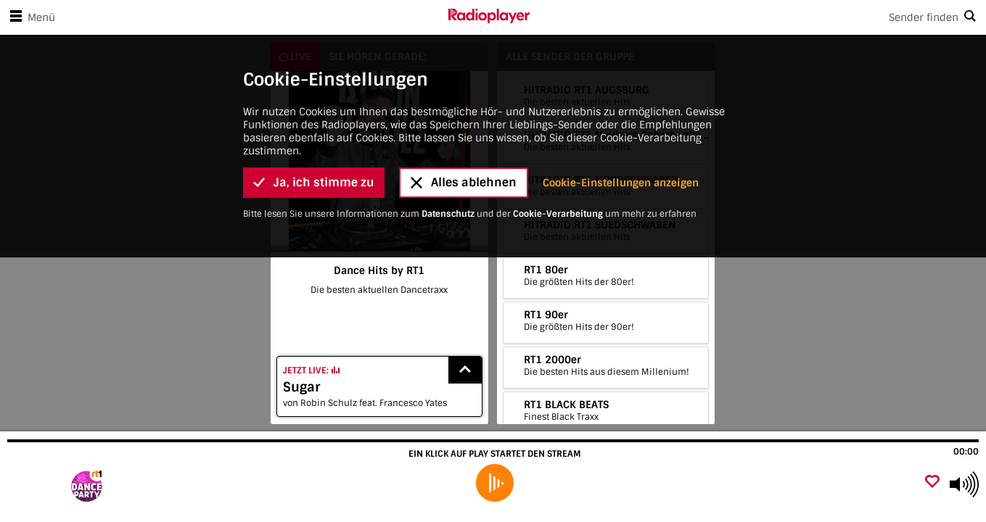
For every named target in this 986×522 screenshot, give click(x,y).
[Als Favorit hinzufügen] (932, 482)
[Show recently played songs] (465, 370)
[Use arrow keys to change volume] (964, 484)
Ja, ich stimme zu (313, 182)
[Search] (758, 17)
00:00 (966, 451)
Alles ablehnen (464, 182)
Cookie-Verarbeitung (558, 214)
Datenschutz (448, 214)
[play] (495, 483)
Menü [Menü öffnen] (29, 17)
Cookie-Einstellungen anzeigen (621, 182)
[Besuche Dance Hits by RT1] (89, 484)
